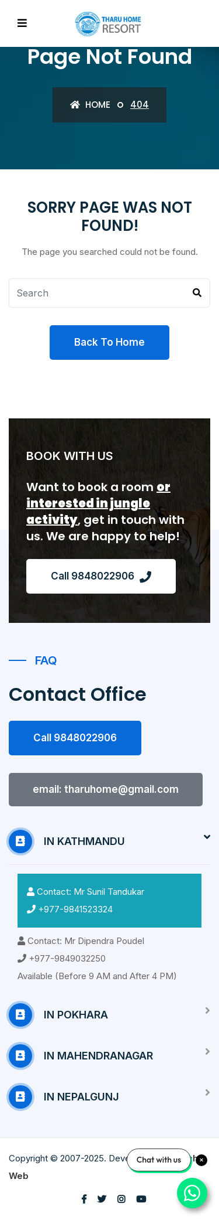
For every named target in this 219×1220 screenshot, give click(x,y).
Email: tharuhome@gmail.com (106, 789)
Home (90, 104)
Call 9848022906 (101, 576)
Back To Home (109, 342)
